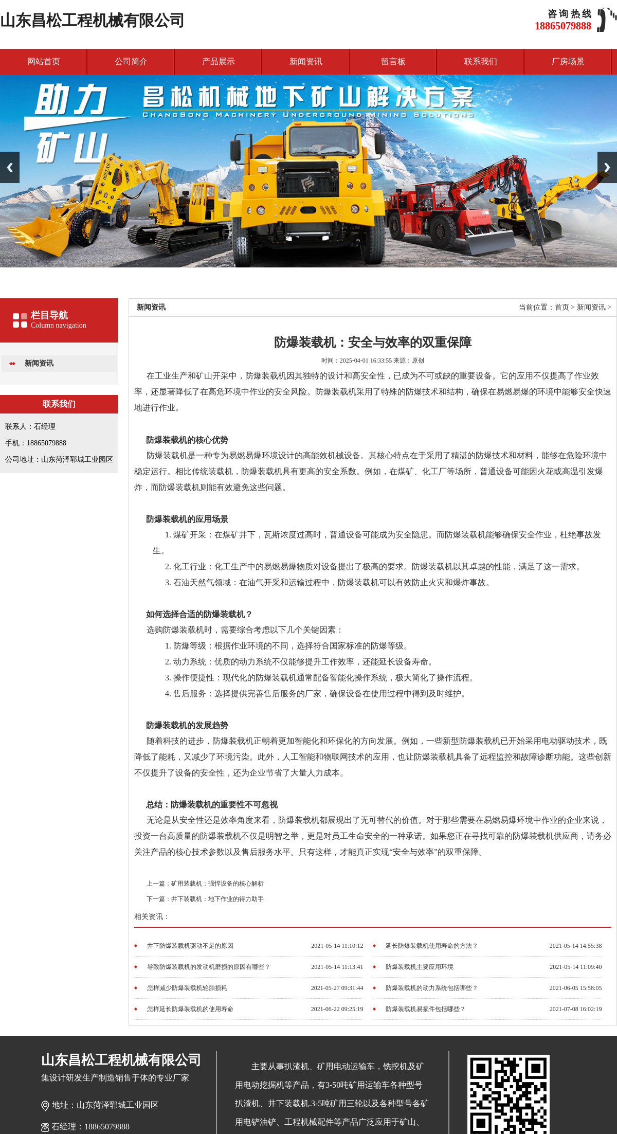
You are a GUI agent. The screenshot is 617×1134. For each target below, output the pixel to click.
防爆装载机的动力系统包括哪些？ (432, 988)
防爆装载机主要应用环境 (419, 966)
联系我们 (480, 61)
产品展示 (218, 61)
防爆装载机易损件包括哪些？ (426, 1009)
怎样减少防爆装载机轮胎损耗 (187, 988)
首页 (562, 307)
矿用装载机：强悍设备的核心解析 (217, 883)
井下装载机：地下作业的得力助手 (217, 899)
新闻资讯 (305, 61)
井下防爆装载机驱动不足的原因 (190, 945)
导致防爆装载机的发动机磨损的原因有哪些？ (208, 966)
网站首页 (43, 61)
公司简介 (131, 61)
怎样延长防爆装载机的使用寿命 (190, 1009)
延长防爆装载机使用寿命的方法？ (432, 945)
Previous (10, 167)
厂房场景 (568, 61)
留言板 (393, 61)
